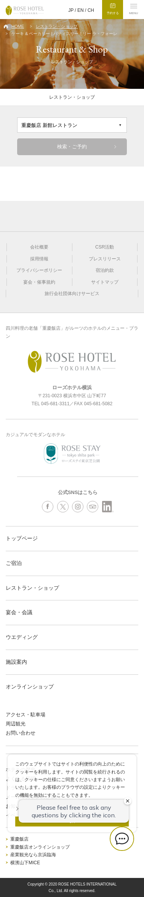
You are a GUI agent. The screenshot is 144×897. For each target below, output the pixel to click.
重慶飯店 (19, 839)
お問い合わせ (20, 733)
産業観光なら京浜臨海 (33, 854)
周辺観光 (16, 724)
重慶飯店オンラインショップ (40, 847)
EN (80, 10)
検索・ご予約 (72, 146)
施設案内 (16, 662)
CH (91, 10)
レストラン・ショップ (57, 26)
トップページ (22, 538)
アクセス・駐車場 (25, 714)
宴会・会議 (19, 612)
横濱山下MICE (25, 862)
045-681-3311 (55, 403)
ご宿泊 (14, 563)
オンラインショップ (30, 687)
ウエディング (22, 637)
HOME (17, 26)
